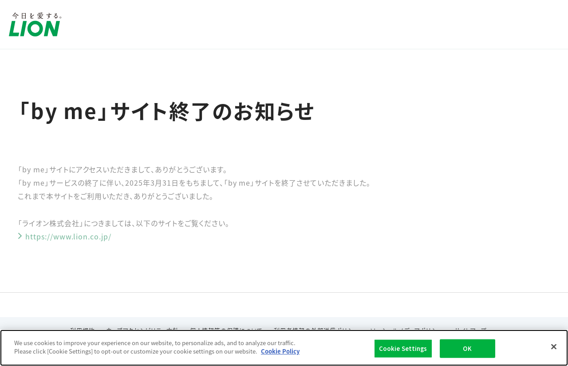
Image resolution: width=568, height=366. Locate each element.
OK (467, 348)
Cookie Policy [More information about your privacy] (280, 351)
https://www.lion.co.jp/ (64, 236)
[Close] (554, 346)
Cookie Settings (403, 348)
